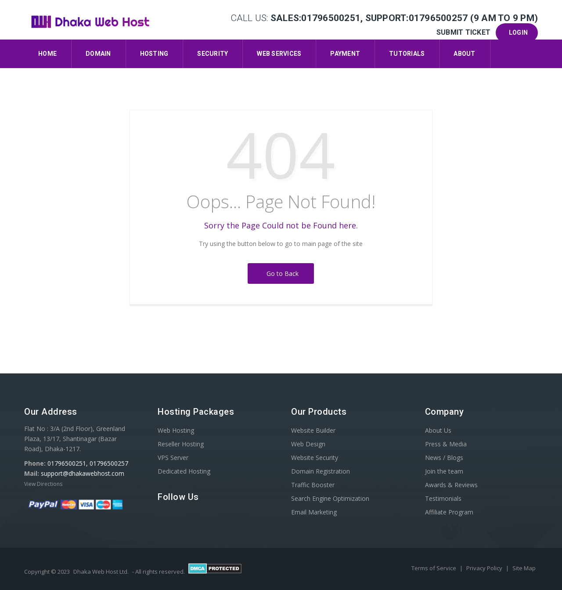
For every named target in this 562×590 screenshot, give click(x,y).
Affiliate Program (449, 512)
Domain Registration (320, 471)
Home (47, 53)
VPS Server (173, 457)
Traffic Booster (313, 485)
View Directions (43, 484)
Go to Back (281, 273)
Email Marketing (314, 512)
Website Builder (313, 430)
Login (517, 32)
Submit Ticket (464, 32)
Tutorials (407, 53)
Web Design (308, 444)
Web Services (279, 53)
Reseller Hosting (181, 444)
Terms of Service (434, 568)
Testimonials (443, 498)
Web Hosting (176, 430)
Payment (345, 53)
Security (212, 53)
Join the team (444, 471)
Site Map (524, 568)
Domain (98, 53)
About (464, 53)
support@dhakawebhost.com (82, 473)
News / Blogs (444, 457)
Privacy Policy (485, 568)
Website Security (314, 457)
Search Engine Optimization (330, 498)
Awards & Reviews (451, 485)
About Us (438, 430)
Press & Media (446, 444)
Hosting (154, 53)
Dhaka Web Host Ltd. (101, 572)
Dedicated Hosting (184, 471)
